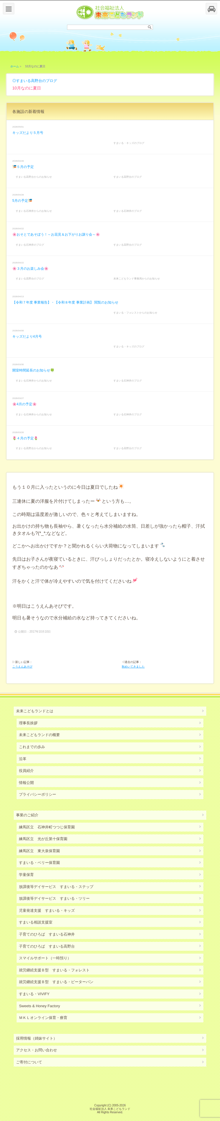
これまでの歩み (32, 747)
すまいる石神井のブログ (127, 211)
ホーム (14, 66)
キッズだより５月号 (27, 133)
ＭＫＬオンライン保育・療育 (43, 1018)
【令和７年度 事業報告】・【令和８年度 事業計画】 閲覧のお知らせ (65, 302)
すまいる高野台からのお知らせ (34, 176)
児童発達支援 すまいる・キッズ (47, 910)
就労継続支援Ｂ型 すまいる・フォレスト (54, 970)
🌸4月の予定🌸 (24, 404)
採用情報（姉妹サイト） (36, 1038)
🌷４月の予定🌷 (25, 438)
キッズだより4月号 (27, 336)
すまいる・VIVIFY (34, 994)
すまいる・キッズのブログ (128, 143)
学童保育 (26, 874)
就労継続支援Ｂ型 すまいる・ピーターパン (56, 982)
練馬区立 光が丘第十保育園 (43, 839)
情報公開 (26, 782)
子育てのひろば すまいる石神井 (47, 934)
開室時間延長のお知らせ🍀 (33, 370)
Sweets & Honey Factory (39, 1006)
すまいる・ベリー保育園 (39, 862)
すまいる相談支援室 (35, 922)
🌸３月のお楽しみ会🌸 (30, 269)
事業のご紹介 (27, 815)
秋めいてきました (133, 666)
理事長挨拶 (28, 723)
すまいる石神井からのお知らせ (34, 211)
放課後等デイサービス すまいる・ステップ (56, 887)
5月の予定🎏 (22, 201)
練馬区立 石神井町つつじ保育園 (47, 827)
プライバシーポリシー (37, 794)
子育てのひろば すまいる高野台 (47, 946)
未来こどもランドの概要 (39, 735)
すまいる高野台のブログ (36, 81)
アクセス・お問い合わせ (36, 1050)
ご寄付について (29, 1062)
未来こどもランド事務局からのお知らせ (136, 278)
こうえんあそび (22, 666)
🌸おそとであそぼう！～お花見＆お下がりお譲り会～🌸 (56, 234)
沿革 (22, 759)
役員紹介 (26, 770)
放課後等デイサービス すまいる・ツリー (54, 898)
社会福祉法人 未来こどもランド (110, 1108)
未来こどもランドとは (34, 711)
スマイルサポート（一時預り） (45, 958)
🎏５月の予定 (23, 167)
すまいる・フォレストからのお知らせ (135, 312)
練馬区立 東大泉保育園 (39, 851)
